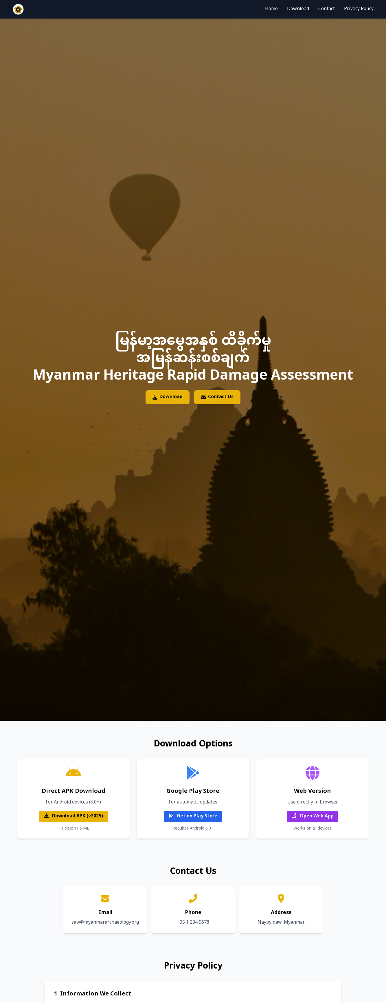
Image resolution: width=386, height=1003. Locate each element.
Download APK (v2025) (73, 816)
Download (298, 9)
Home (271, 9)
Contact (326, 9)
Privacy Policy (359, 9)
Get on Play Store (193, 816)
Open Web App (313, 816)
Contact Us (217, 397)
